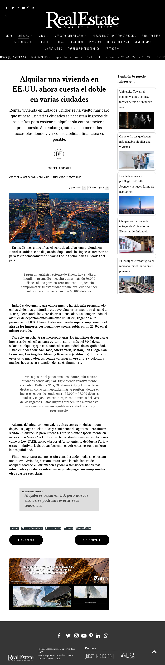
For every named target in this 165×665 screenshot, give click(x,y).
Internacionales (53, 521)
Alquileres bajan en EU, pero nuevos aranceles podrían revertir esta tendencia (56, 493)
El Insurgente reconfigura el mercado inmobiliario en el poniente (136, 259)
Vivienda (68, 521)
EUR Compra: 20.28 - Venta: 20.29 (124, 50)
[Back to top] (154, 645)
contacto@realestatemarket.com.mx (56, 648)
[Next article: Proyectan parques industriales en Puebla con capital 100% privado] (92, 533)
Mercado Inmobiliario (32, 521)
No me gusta (98, 181)
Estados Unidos (83, 521)
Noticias (14, 521)
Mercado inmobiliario (36, 170)
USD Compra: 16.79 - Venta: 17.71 (66, 50)
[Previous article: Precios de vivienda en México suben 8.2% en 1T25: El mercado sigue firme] (26, 533)
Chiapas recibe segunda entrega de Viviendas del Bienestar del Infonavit (134, 219)
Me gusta (76, 181)
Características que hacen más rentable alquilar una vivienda (135, 134)
